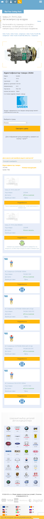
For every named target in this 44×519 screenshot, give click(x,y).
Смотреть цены (22, 128)
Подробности (22, 203)
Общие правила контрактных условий (23, 494)
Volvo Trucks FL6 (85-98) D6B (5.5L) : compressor (24, 35)
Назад (39, 19)
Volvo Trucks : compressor (18, 34)
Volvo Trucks (6, 34)
